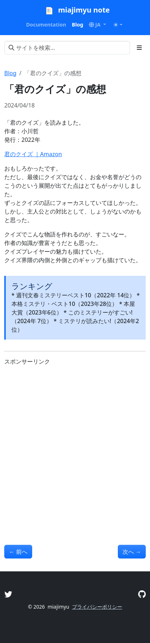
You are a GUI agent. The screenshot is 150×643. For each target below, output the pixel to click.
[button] (97, 25)
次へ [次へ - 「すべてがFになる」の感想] (131, 552)
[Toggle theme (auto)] (117, 25)
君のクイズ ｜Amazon (33, 154)
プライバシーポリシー (97, 606)
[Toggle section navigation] (139, 47)
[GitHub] (142, 594)
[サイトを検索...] (67, 47)
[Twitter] (8, 594)
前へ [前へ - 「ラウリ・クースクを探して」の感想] (18, 552)
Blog (10, 73)
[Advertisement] (75, 446)
